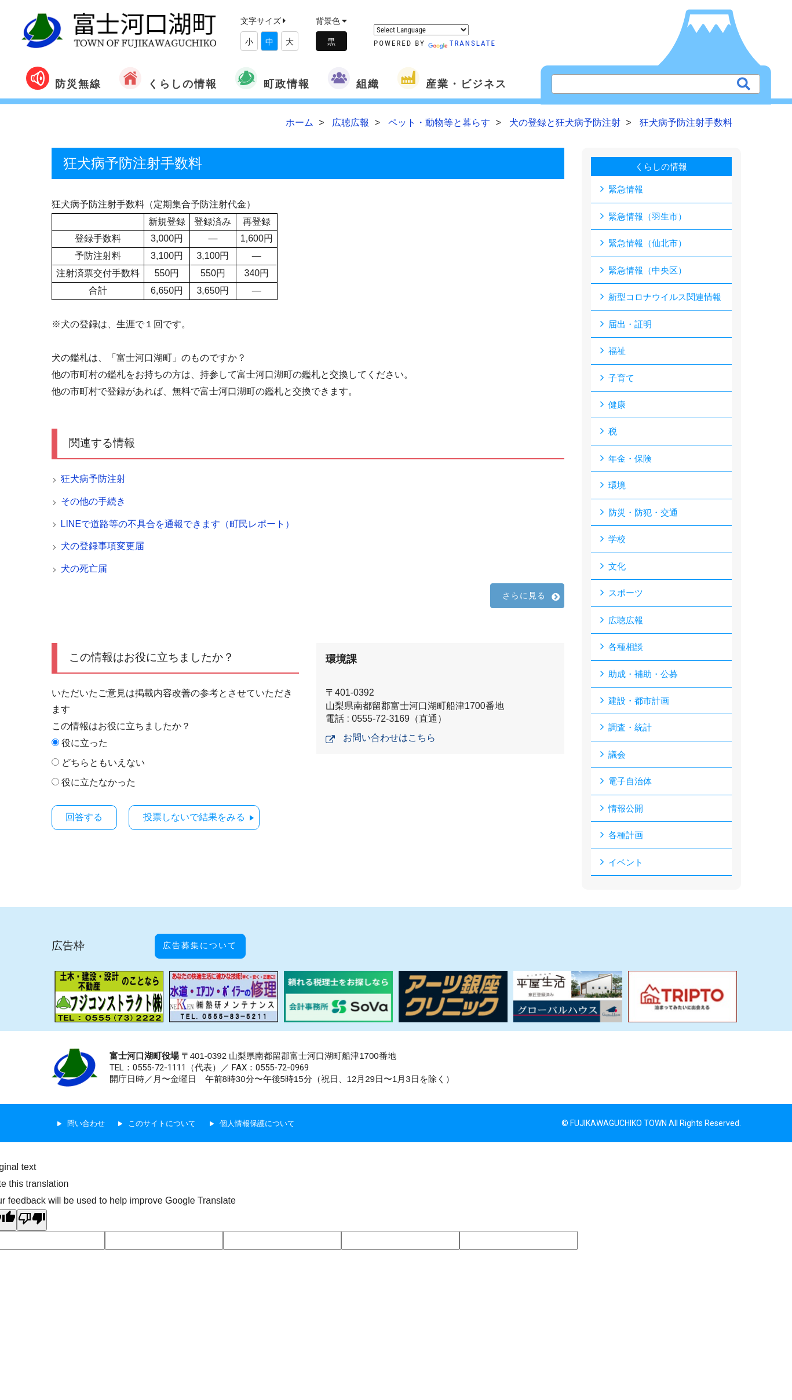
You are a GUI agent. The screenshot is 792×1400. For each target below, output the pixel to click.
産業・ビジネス (452, 78)
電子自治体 (631, 788)
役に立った (84, 743)
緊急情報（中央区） (650, 271)
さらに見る (524, 595)
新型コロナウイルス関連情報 (668, 298)
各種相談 (626, 652)
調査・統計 (631, 734)
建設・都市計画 (640, 706)
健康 (617, 407)
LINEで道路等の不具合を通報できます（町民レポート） (178, 524)
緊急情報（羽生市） (650, 216)
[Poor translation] (32, 1216)
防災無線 (63, 78)
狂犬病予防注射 (93, 479)
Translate (462, 43)
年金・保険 (631, 461)
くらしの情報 (168, 78)
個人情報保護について (268, 1119)
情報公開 (626, 815)
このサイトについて (167, 1119)
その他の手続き (93, 501)
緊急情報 (626, 189)
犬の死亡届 (84, 568)
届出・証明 (631, 325)
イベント (626, 870)
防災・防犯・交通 (645, 516)
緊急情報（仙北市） (650, 243)
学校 (617, 543)
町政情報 (272, 78)
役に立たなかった (98, 782)
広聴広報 (626, 625)
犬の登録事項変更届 (102, 546)
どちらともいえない (103, 762)
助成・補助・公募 (645, 679)
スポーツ (626, 597)
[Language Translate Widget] (421, 29)
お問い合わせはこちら (389, 738)
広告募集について (212, 947)
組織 (353, 78)
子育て (622, 380)
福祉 (617, 352)
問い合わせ (87, 1119)
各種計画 (626, 842)
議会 (617, 761)
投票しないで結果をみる (209, 816)
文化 (617, 570)
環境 (617, 489)
